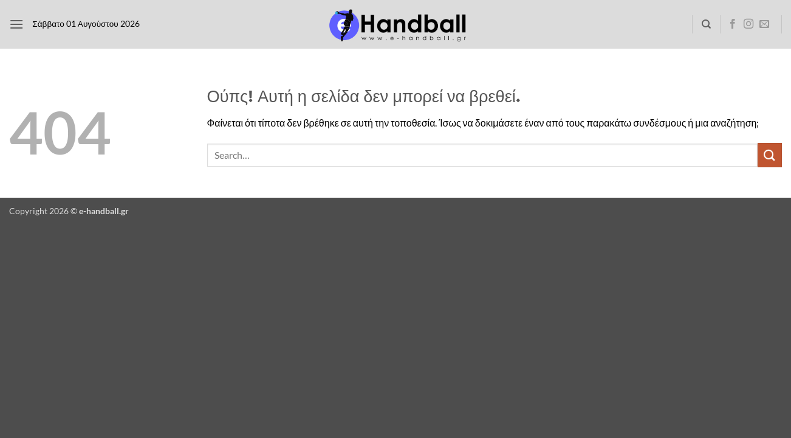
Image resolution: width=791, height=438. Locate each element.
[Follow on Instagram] (748, 24)
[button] (16, 24)
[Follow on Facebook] (733, 24)
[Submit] (770, 155)
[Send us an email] (764, 24)
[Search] (706, 24)
